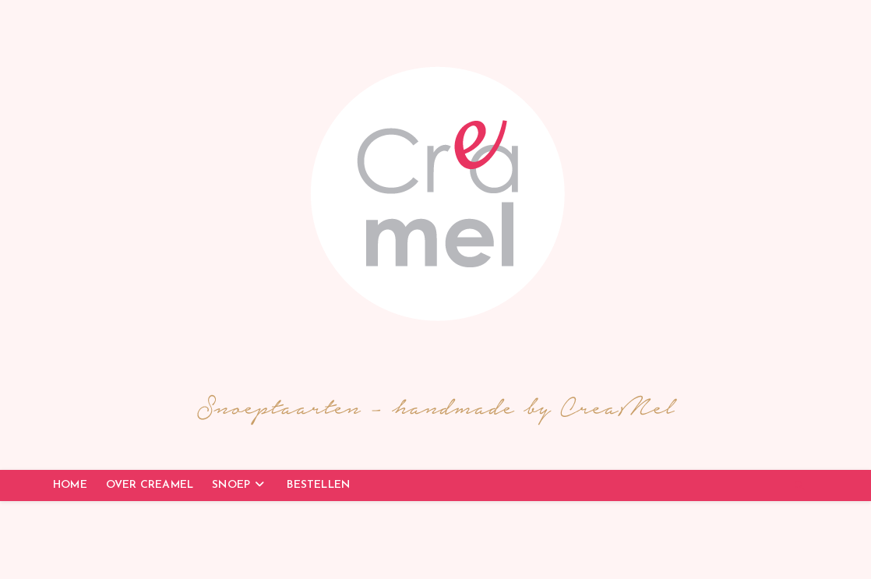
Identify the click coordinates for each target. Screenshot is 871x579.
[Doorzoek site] (799, 486)
